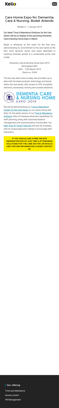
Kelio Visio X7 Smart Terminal (17, 125)
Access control (12, 395)
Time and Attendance (15, 390)
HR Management (13, 399)
